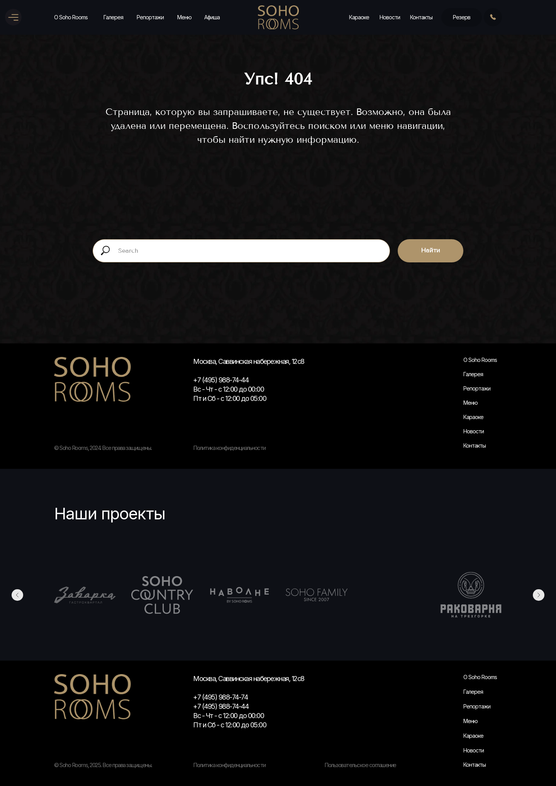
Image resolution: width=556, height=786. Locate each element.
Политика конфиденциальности (229, 765)
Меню (184, 17)
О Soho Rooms (71, 17)
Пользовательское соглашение (360, 765)
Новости (390, 17)
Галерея (113, 17)
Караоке (359, 17)
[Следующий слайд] (538, 595)
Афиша (212, 17)
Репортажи (150, 17)
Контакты (421, 17)
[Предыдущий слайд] (17, 595)
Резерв (461, 17)
